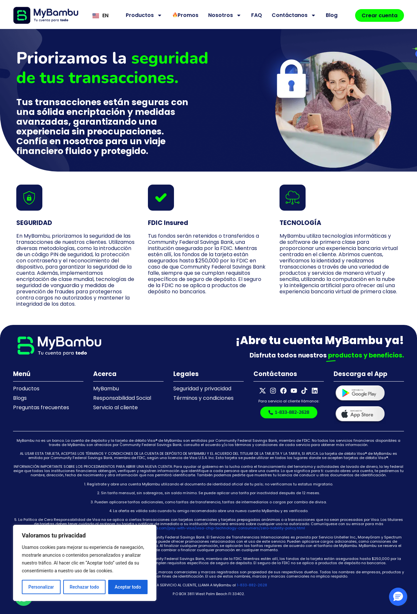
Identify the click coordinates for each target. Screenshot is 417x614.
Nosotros (224, 15)
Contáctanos (294, 15)
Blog (332, 15)
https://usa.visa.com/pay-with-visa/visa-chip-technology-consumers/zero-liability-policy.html (217, 528)
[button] (398, 597)
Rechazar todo (84, 587)
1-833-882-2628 (252, 585)
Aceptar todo (128, 587)
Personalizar (41, 587)
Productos (144, 15)
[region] (84, 563)
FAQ (256, 15)
